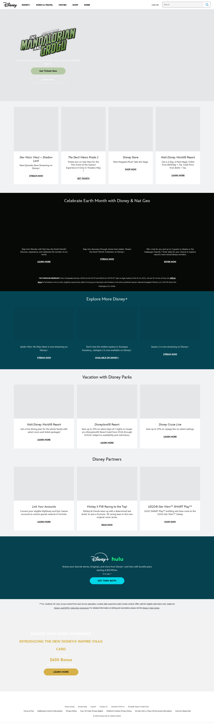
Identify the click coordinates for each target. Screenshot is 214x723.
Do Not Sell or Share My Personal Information (153, 711)
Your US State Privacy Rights (91, 711)
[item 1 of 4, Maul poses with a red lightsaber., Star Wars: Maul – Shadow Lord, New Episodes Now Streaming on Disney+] (36, 145)
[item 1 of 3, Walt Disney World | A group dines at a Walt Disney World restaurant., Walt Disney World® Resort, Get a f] (44, 416)
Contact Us (104, 707)
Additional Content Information (49, 711)
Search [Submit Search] (207, 4)
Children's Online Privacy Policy (119, 711)
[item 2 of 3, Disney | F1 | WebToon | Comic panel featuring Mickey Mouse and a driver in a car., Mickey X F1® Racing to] (107, 499)
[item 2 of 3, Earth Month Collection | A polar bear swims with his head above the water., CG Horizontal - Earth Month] (107, 237)
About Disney (69, 707)
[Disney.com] (10, 5)
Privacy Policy (71, 711)
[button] (156, 5)
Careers (93, 707)
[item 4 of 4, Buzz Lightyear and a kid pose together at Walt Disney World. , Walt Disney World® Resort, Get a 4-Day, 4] (178, 145)
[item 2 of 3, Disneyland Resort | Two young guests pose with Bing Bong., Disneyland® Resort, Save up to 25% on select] (107, 416)
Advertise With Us (118, 707)
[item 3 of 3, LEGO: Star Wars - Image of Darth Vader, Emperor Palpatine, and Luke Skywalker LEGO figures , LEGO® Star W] (170, 499)
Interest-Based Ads (183, 711)
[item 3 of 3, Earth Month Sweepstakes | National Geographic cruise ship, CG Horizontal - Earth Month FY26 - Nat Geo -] (170, 237)
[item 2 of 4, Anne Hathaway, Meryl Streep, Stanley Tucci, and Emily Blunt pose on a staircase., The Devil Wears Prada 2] (83, 145)
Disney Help (82, 707)
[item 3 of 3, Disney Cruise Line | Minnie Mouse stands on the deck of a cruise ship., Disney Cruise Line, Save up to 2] (170, 416)
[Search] (183, 5)
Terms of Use (29, 711)
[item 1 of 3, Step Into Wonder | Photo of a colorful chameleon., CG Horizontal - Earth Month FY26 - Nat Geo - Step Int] (44, 237)
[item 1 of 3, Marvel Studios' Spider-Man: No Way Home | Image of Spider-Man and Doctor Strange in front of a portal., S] (44, 334)
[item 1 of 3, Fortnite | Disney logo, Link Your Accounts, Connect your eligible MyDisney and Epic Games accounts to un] (44, 499)
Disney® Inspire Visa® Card (138, 707)
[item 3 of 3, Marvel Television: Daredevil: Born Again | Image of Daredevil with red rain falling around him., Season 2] (170, 334)
